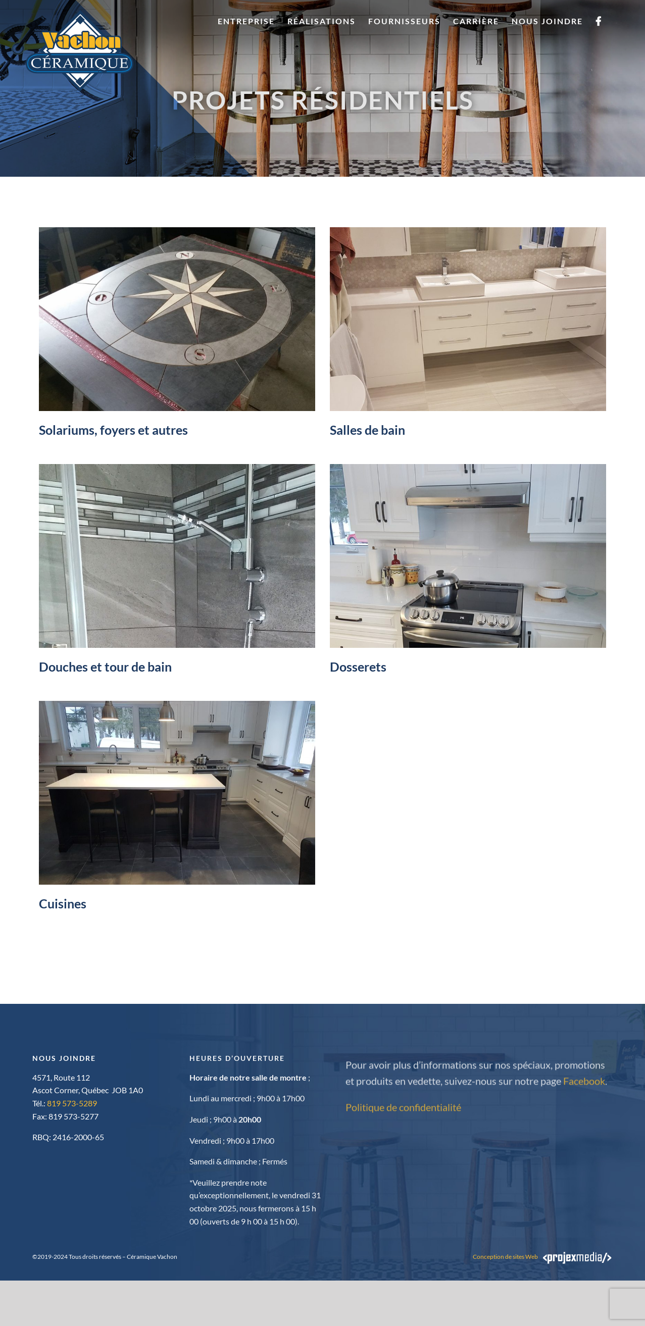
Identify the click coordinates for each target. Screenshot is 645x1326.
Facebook (584, 1084)
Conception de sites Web (505, 1256)
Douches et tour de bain (105, 666)
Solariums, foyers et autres (113, 429)
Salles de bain (367, 429)
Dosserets (358, 666)
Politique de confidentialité (403, 1110)
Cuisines (62, 903)
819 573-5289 (72, 1103)
